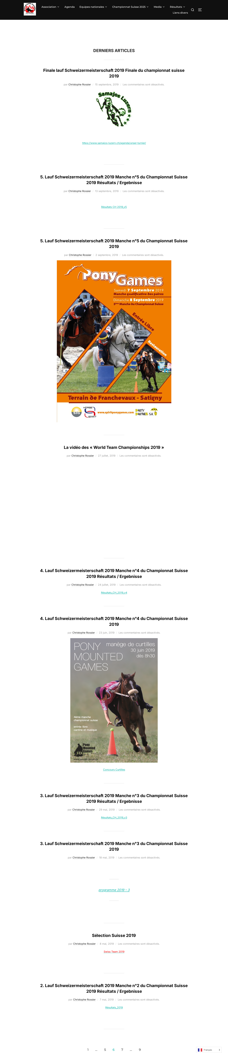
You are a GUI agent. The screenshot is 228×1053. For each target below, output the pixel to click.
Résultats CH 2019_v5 (114, 206)
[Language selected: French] (209, 1050)
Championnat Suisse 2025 (130, 6)
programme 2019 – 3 (114, 890)
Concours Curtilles (114, 769)
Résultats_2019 (114, 1007)
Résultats (178, 6)
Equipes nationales (93, 6)
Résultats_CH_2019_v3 (114, 817)
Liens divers (180, 12)
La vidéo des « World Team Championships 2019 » (114, 447)
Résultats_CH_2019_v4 (114, 592)
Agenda (69, 6)
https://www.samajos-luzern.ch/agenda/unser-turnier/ (114, 143)
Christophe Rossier (79, 84)
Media (159, 6)
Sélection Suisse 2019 (114, 935)
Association (50, 6)
